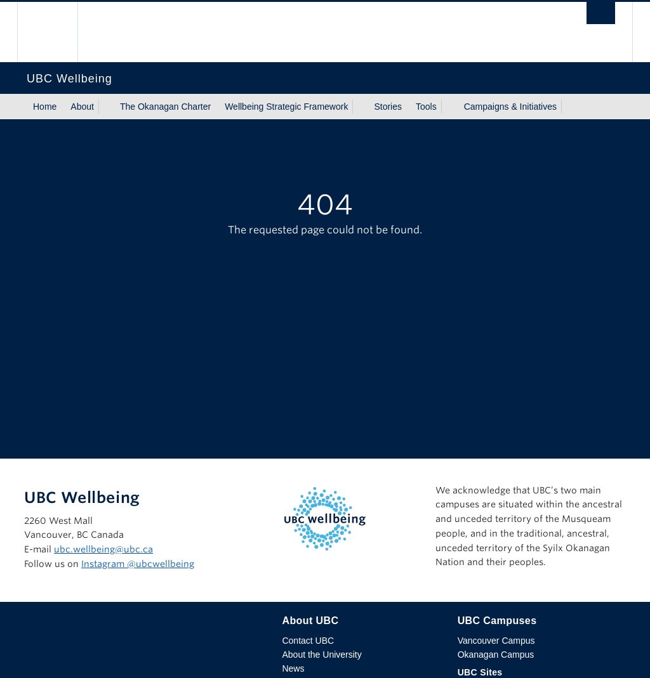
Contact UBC (308, 641)
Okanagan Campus (496, 654)
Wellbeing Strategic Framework (286, 106)
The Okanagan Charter (165, 106)
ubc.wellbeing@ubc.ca (103, 549)
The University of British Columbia (57, 32)
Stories (388, 106)
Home (44, 106)
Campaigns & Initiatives (510, 106)
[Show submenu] (106, 107)
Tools (426, 106)
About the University (321, 654)
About (82, 106)
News (293, 668)
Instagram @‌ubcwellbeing (137, 564)
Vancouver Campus (496, 641)
